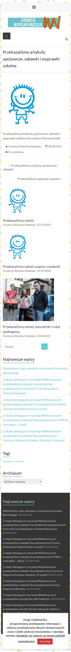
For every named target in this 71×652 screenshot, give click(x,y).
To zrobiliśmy (16, 152)
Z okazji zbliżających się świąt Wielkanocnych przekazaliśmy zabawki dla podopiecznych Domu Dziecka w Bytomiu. (31, 584)
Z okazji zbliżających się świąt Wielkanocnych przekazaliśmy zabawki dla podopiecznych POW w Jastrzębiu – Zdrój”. (35, 420)
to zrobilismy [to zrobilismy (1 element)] (19, 461)
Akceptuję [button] (45, 641)
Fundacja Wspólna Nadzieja (24, 146)
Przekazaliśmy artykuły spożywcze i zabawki (30, 167)
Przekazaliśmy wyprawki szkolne (40, 178)
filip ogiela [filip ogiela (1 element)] (7, 461)
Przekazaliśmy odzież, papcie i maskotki (32, 266)
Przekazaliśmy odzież (18, 220)
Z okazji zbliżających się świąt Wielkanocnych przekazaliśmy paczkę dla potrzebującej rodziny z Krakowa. (31, 609)
